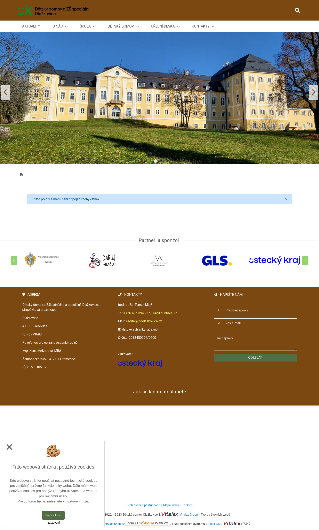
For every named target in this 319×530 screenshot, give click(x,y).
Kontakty (203, 26)
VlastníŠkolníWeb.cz (134, 524)
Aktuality (31, 26)
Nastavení (53, 522)
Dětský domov (123, 26)
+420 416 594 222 (137, 313)
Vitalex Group (189, 514)
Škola (87, 26)
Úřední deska (165, 26)
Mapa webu (171, 505)
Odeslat (255, 357)
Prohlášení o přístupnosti (143, 505)
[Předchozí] (14, 260)
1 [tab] (155, 161)
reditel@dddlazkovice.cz (144, 321)
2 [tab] (164, 161)
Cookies (187, 505)
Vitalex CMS (214, 524)
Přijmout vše (53, 515)
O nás (60, 26)
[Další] (305, 260)
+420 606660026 (164, 313)
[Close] (286, 199)
